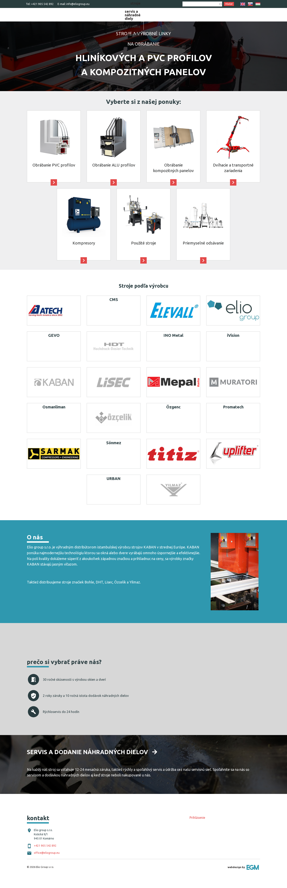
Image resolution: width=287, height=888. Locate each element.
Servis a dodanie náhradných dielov (87, 761)
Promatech (233, 417)
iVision (233, 345)
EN (242, 4)
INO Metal (173, 345)
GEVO (54, 345)
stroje (161, 19)
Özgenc (173, 417)
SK (250, 4)
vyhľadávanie (229, 19)
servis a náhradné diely (191, 19)
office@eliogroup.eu (47, 862)
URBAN (114, 488)
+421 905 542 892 (42, 4)
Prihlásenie (197, 827)
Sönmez (113, 452)
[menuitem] (161, 19)
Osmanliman (53, 417)
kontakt (253, 19)
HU (258, 4)
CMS (113, 309)
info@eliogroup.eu (77, 4)
